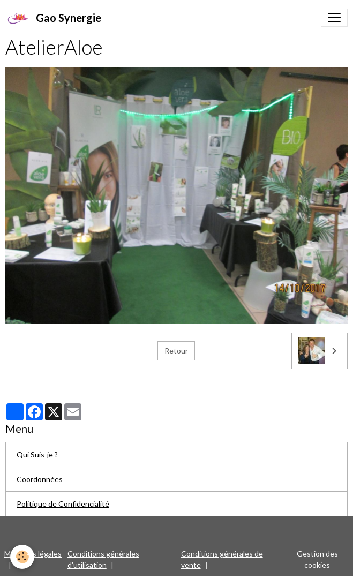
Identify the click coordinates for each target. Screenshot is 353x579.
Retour (176, 350)
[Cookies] (23, 557)
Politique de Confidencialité (63, 503)
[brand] (53, 18)
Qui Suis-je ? (37, 454)
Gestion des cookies (317, 559)
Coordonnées (40, 479)
